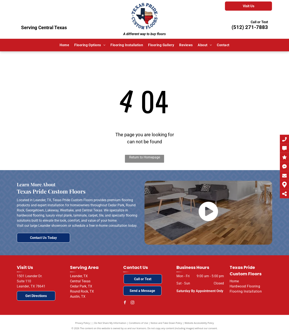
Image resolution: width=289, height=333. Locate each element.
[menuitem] (64, 45)
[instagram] (132, 303)
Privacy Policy (82, 322)
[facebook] (125, 303)
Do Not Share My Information (110, 322)
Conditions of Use (138, 322)
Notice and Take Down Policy (166, 322)
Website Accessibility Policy (199, 322)
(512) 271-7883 (250, 27)
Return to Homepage (144, 157)
